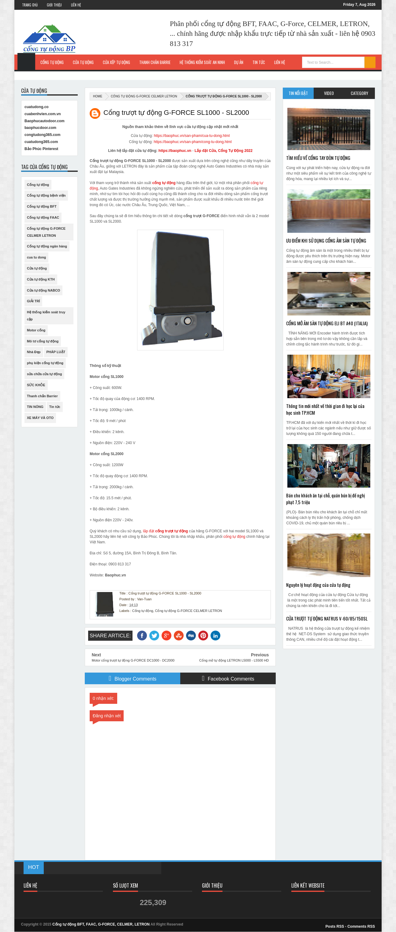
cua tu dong (36, 257)
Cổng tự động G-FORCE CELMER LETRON (144, 96)
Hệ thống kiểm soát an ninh (202, 62)
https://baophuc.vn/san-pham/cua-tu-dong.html (192, 136)
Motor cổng (36, 330)
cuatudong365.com (41, 142)
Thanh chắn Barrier (42, 396)
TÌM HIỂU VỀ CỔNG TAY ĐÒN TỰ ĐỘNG (318, 157)
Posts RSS (335, 926)
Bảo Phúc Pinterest (41, 149)
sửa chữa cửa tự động (44, 374)
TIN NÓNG (35, 407)
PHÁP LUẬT (56, 352)
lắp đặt (165, 531)
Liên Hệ (76, 4)
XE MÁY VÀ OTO (40, 418)
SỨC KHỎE (36, 385)
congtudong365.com (42, 135)
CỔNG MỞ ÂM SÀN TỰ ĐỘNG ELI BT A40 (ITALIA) (327, 323)
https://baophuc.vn (175, 151)
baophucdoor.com (40, 128)
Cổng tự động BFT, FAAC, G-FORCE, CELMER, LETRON (101, 924)
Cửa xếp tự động (116, 62)
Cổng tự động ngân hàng (47, 246)
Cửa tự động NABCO (43, 290)
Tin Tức (258, 62)
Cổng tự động (52, 62)
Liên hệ (279, 62)
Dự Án (238, 62)
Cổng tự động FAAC (43, 217)
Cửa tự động (83, 62)
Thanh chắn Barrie (154, 62)
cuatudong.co (36, 107)
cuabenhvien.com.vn (42, 114)
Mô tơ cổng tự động (42, 341)
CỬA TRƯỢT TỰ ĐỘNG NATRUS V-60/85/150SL (327, 618)
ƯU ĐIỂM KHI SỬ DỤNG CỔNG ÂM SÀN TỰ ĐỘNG (326, 240)
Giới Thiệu (54, 4)
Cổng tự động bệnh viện (46, 195)
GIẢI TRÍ (33, 301)
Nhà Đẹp (34, 352)
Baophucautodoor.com (44, 121)
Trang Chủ (30, 4)
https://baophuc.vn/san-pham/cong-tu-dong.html (193, 142)
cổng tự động (164, 183)
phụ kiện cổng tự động (45, 363)
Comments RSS (361, 926)
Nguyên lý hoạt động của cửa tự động (318, 584)
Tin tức (54, 407)
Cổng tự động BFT (42, 206)
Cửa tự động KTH (41, 279)
